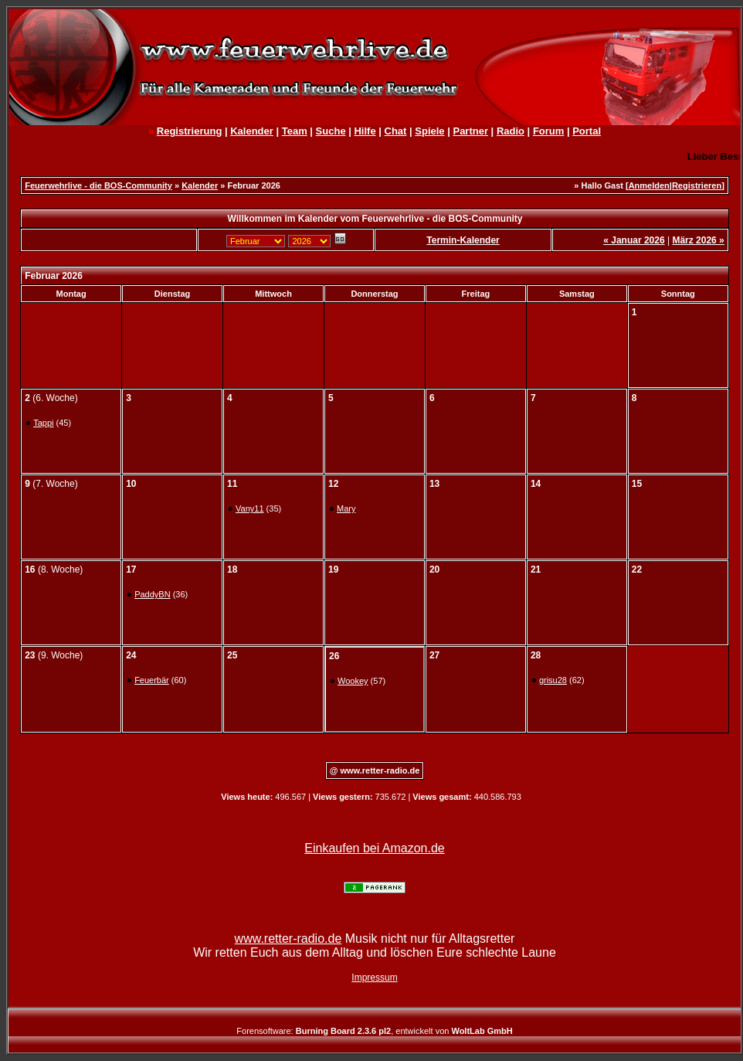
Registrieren (696, 185)
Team (294, 131)
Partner (470, 131)
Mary (346, 508)
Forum (548, 131)
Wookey (353, 680)
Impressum (374, 977)
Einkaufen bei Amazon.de (374, 848)
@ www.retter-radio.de (375, 770)
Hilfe (364, 131)
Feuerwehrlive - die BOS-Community (98, 185)
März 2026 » (698, 240)
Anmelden (649, 185)
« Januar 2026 (633, 240)
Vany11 (250, 508)
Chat (396, 131)
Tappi (43, 422)
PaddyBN (152, 594)
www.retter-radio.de (288, 938)
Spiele (429, 131)
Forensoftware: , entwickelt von (374, 1030)
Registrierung (189, 131)
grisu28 (553, 680)
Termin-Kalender (462, 240)
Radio (510, 131)
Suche (331, 131)
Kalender (251, 131)
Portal (586, 131)
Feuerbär (151, 680)
